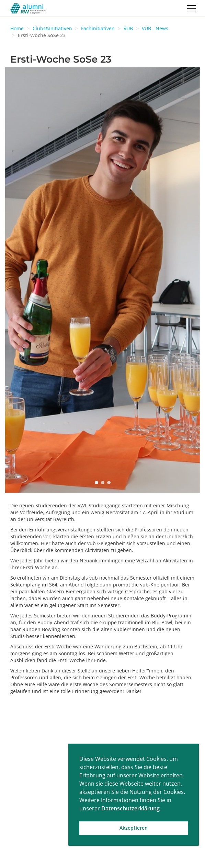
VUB (128, 28)
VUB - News (155, 28)
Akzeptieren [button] (133, 827)
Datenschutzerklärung (130, 808)
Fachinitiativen (98, 28)
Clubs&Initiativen (52, 28)
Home (17, 28)
